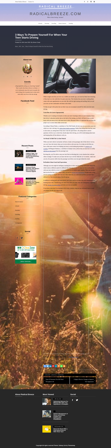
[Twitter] (47, 366)
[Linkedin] (50, 366)
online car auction (73, 356)
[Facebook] (45, 366)
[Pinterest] (53, 366)
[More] (64, 366)
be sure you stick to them (54, 185)
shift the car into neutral (49, 151)
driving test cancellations (78, 172)
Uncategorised (18, 223)
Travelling (53, 23)
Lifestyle (40, 23)
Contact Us (31, 1)
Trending (71, 23)
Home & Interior (62, 23)
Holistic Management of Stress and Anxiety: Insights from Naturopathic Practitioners (60, 416)
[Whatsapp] (61, 366)
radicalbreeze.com (55, 14)
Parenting (47, 23)
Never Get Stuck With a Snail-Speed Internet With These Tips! (60, 430)
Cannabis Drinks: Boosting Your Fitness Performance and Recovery (32, 183)
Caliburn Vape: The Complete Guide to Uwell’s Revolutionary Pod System (32, 155)
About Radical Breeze (20, 1)
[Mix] (58, 366)
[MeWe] (56, 366)
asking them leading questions (67, 128)
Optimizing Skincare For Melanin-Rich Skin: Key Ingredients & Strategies (60, 403)
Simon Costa (36, 42)
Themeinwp (71, 445)
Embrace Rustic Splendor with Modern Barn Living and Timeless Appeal (32, 169)
